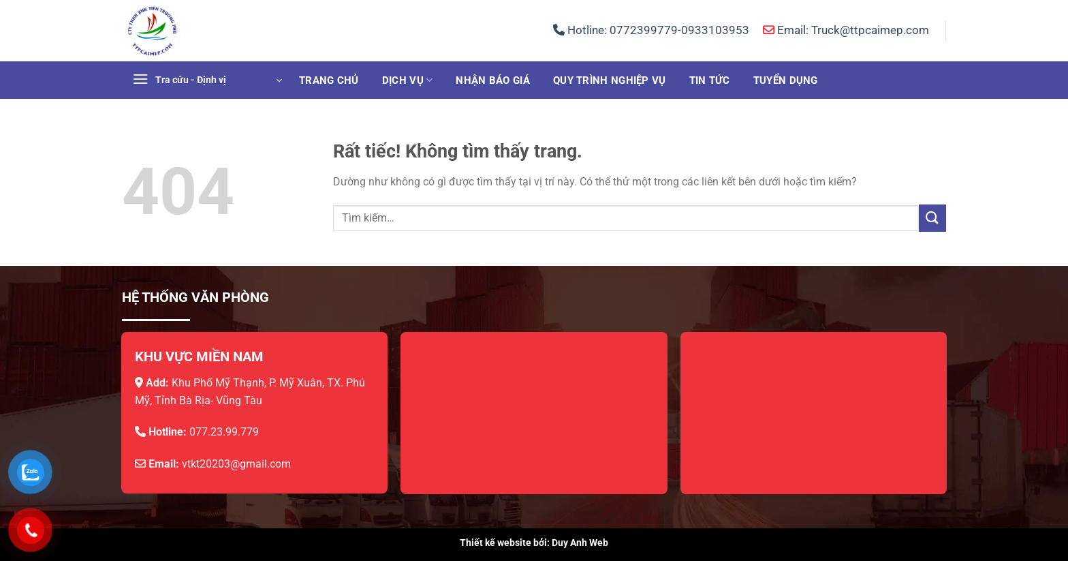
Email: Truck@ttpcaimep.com (846, 30)
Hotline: (651, 30)
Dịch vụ (407, 80)
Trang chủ (329, 80)
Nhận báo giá (493, 80)
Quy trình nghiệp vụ (609, 80)
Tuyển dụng (785, 80)
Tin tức (709, 80)
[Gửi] (932, 217)
